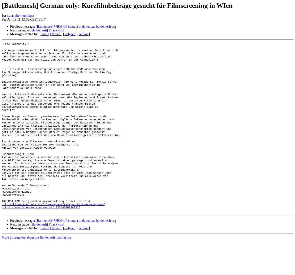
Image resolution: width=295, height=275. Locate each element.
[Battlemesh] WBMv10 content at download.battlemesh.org (76, 26)
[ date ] (44, 34)
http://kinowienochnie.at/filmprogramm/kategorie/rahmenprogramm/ (53, 237)
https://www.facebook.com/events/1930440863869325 (41, 241)
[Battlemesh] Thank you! (47, 30)
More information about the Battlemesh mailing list (36, 271)
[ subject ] (70, 34)
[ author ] (83, 34)
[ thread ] (56, 34)
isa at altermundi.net (20, 15)
